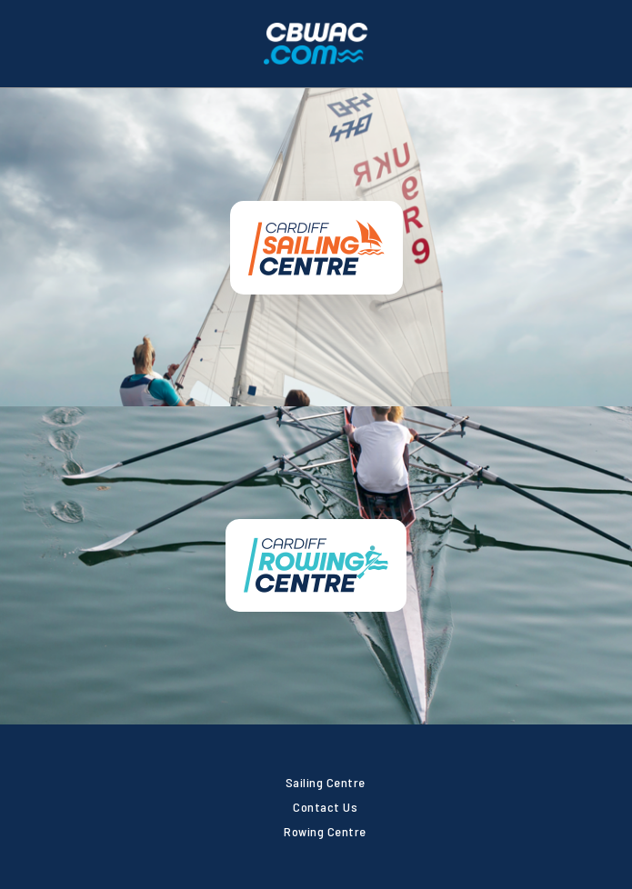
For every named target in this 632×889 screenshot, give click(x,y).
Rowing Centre (325, 831)
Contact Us (325, 806)
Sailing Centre (326, 782)
